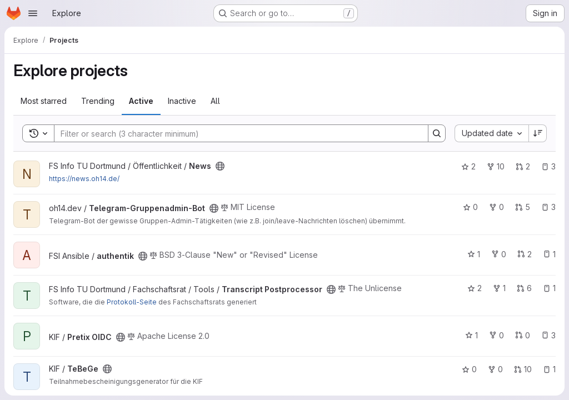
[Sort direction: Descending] (538, 133)
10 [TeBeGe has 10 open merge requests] (523, 369)
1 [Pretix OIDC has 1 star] (471, 335)
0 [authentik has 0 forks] (498, 254)
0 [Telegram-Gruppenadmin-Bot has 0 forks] (496, 207)
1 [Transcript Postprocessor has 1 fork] (499, 288)
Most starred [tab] (44, 101)
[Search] (236, 133)
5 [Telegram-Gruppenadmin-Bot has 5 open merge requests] (522, 207)
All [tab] (215, 101)
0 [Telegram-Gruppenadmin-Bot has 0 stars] (470, 207)
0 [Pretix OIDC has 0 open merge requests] (522, 335)
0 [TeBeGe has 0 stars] (469, 369)
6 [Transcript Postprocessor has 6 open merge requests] (524, 288)
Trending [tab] (97, 101)
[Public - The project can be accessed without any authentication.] (220, 166)
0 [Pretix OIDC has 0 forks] (496, 335)
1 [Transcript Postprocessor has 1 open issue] (549, 288)
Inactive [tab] (182, 101)
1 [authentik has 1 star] (473, 254)
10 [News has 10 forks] (496, 166)
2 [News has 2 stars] (468, 166)
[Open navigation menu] (33, 13)
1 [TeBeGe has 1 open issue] (549, 369)
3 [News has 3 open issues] (548, 166)
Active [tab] (141, 101)
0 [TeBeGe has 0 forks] (495, 369)
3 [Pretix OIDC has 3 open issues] (548, 335)
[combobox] (491, 133)
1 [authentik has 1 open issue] (549, 254)
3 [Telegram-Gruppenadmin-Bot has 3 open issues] (548, 207)
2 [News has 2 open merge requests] (523, 166)
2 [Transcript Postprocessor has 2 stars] (474, 288)
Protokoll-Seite (132, 302)
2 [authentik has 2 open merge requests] (524, 254)
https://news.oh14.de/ (84, 178)
